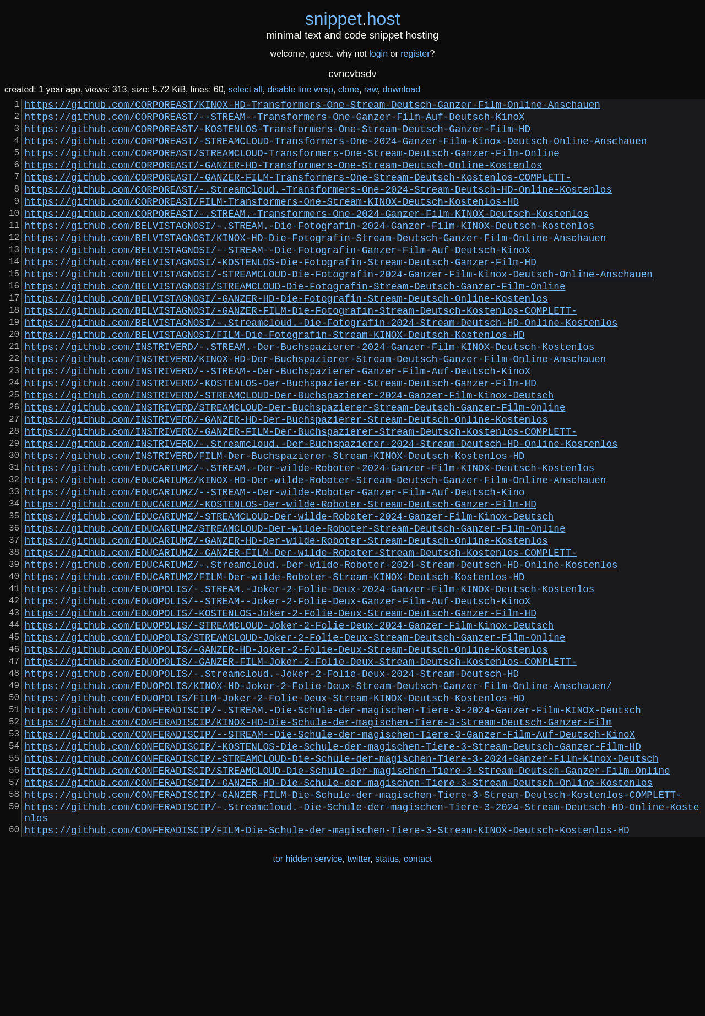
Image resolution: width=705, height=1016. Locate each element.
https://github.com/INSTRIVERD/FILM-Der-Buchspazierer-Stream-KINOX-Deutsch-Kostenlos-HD (275, 521)
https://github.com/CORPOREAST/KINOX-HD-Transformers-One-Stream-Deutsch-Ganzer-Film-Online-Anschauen (312, 106)
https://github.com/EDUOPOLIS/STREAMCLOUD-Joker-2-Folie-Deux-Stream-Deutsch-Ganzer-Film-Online (295, 735)
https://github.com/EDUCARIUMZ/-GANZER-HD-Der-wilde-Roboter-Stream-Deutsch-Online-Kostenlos (286, 621)
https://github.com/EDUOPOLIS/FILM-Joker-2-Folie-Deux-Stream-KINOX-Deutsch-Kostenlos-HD (275, 807)
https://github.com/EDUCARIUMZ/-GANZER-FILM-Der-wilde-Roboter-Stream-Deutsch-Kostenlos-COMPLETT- (301, 635)
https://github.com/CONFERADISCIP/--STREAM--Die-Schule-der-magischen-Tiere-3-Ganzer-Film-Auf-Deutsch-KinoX (330, 850)
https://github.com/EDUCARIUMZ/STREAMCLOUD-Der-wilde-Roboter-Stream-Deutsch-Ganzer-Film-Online (295, 607)
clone (348, 89)
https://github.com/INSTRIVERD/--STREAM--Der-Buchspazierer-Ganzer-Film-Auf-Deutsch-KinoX (277, 421)
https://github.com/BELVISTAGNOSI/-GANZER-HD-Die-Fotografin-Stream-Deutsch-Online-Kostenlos (286, 335)
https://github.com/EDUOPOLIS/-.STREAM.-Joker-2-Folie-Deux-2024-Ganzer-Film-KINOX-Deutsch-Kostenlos (310, 678)
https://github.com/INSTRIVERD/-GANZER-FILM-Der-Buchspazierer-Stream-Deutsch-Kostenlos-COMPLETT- (301, 492)
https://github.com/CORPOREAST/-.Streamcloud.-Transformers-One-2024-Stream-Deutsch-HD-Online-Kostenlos (318, 206)
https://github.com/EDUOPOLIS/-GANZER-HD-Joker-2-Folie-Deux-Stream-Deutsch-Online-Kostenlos (286, 750)
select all (245, 89)
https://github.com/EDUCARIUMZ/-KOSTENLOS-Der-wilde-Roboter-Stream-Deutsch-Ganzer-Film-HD (280, 578)
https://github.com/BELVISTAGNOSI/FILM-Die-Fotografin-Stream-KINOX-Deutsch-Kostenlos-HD (275, 378)
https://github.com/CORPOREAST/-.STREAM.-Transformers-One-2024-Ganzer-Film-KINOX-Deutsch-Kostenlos (307, 235)
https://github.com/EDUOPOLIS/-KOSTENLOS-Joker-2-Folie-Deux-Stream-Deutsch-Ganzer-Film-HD (280, 707)
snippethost (352, 19)
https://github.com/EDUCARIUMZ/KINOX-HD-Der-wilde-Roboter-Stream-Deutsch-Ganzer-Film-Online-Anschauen (315, 549)
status (387, 993)
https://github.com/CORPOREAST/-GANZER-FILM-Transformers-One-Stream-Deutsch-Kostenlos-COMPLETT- (298, 192)
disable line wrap (300, 89)
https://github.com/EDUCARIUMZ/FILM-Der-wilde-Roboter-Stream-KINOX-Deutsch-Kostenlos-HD (275, 664)
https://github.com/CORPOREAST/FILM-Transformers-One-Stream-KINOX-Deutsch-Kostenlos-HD (272, 220)
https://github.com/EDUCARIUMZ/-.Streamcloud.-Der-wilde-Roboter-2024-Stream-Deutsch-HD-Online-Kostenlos (321, 650)
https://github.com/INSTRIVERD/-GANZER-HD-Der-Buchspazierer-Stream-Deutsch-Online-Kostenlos (286, 478)
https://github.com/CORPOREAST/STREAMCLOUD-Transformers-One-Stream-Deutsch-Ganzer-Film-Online (292, 163)
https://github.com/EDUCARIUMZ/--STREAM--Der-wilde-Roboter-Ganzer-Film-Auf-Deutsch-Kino (275, 564)
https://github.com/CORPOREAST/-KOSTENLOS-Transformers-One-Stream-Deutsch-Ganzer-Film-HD (277, 134)
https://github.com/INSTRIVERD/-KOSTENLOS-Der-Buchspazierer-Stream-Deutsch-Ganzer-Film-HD (280, 435)
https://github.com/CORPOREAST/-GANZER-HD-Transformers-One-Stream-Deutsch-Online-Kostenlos (284, 177)
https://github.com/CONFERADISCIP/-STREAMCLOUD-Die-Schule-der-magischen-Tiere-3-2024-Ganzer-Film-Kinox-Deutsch (342, 879)
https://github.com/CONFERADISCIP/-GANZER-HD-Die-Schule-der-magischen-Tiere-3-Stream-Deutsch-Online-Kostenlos (339, 907)
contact (418, 993)
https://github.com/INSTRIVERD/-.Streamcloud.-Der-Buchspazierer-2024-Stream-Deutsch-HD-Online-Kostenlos (321, 507)
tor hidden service (307, 993)
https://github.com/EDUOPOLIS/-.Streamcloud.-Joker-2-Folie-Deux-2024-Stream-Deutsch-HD (272, 778)
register (415, 53)
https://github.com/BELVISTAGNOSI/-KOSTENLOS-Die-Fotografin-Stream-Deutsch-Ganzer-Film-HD (280, 292)
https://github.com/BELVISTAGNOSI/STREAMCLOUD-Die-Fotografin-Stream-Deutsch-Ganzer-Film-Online (295, 320)
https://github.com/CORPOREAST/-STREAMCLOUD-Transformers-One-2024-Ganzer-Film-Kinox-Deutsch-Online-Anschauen (336, 149)
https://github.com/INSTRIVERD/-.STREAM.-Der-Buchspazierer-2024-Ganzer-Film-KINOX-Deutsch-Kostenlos (310, 392)
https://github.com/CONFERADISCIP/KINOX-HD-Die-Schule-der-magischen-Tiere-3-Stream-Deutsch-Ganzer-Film (318, 836)
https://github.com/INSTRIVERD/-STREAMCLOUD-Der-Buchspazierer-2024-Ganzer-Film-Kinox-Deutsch (289, 449)
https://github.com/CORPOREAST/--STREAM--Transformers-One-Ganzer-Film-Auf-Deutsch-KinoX (275, 120)
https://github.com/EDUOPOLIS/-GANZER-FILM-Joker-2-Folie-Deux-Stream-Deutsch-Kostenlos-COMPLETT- (301, 764)
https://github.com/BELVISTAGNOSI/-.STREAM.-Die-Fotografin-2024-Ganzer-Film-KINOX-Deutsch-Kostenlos (310, 249)
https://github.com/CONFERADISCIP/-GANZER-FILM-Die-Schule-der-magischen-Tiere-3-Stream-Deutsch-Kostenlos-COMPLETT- (353, 921)
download (402, 89)
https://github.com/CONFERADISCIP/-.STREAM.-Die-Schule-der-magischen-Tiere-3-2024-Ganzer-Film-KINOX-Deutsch (333, 821)
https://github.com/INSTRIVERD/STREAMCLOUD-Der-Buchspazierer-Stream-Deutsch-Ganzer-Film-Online (295, 464)
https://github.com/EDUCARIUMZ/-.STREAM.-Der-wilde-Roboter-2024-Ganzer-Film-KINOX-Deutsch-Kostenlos (310, 535)
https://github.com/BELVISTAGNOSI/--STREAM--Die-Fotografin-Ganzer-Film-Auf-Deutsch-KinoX (277, 278)
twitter (359, 993)
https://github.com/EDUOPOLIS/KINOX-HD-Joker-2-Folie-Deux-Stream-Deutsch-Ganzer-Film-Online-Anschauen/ (318, 793)
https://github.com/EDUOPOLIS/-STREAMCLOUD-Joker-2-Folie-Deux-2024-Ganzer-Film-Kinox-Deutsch (289, 721)
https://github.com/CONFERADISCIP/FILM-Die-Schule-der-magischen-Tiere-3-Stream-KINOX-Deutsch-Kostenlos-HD (327, 963)
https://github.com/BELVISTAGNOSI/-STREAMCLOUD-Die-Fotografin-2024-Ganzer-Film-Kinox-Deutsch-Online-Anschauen (339, 306)
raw (371, 89)
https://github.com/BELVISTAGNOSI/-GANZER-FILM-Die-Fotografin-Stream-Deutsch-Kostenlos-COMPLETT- (301, 349)
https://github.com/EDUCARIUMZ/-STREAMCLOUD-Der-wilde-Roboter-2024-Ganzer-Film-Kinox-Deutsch (289, 592)
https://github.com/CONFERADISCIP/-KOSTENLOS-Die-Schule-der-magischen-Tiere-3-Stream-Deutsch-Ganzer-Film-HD (333, 864)
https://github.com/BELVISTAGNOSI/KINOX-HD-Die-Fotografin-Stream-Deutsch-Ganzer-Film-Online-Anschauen (315, 263)
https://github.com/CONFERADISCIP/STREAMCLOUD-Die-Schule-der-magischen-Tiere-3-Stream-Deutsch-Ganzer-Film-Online (347, 893)
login (378, 53)
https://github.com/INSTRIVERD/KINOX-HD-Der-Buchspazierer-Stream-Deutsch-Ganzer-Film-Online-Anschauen (315, 406)
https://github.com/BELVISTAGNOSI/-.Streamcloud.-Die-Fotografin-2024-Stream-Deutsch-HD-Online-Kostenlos (321, 363)
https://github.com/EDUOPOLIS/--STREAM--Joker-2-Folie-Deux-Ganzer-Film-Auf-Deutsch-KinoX (277, 693)
